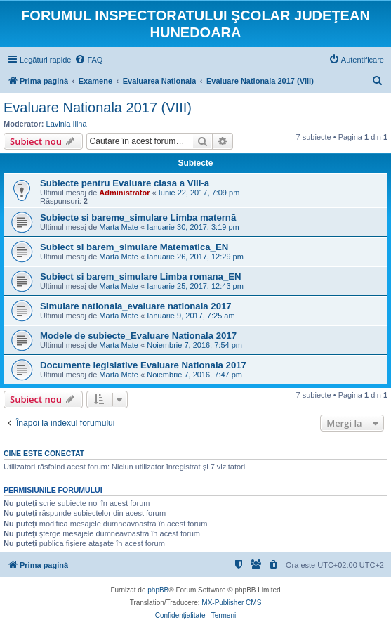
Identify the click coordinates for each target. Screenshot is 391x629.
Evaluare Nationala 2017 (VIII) (98, 107)
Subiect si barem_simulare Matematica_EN (134, 247)
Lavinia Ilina (66, 123)
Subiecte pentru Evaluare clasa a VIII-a (124, 183)
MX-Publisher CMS (231, 603)
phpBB (157, 590)
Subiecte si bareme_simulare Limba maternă (138, 217)
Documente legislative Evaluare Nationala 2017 (143, 365)
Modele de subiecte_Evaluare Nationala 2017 (138, 335)
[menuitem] (88, 59)
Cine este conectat (44, 453)
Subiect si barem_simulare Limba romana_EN (140, 276)
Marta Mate (118, 227)
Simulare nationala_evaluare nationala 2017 (136, 306)
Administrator (124, 192)
